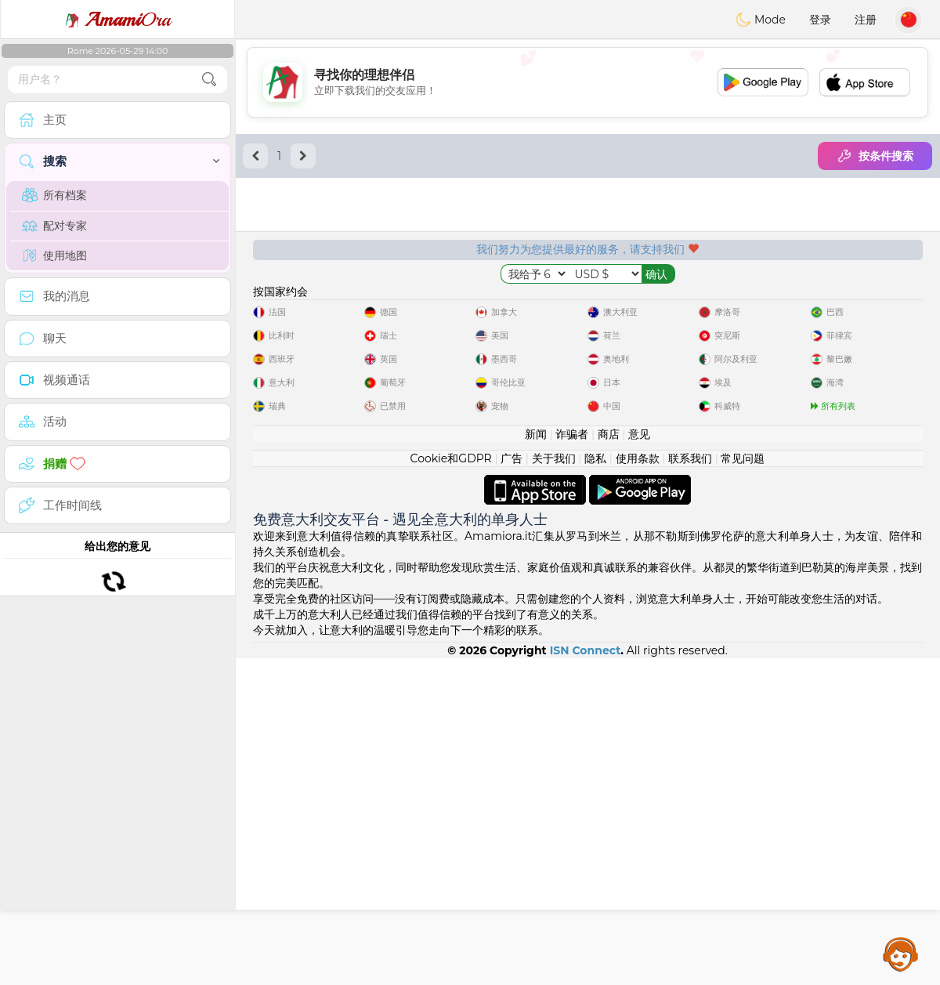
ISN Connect (585, 977)
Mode (761, 19)
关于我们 (554, 785)
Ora (117, 19)
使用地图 (54, 255)
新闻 (536, 761)
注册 (866, 20)
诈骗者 (571, 761)
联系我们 (690, 785)
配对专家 (54, 226)
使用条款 (638, 785)
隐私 (595, 785)
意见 (639, 761)
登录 (820, 20)
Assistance (900, 953)
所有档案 (54, 195)
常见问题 (743, 785)
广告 (511, 785)
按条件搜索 (875, 156)
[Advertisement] (587, 82)
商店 (609, 761)
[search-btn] (209, 79)
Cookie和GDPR (451, 785)
